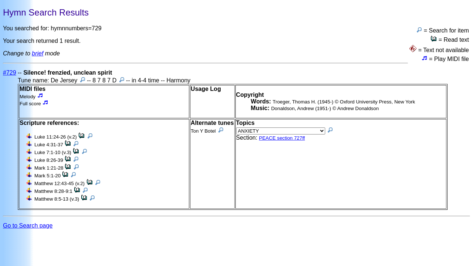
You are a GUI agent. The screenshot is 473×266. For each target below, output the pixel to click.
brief (37, 53)
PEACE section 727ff (282, 138)
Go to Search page (27, 225)
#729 (9, 72)
